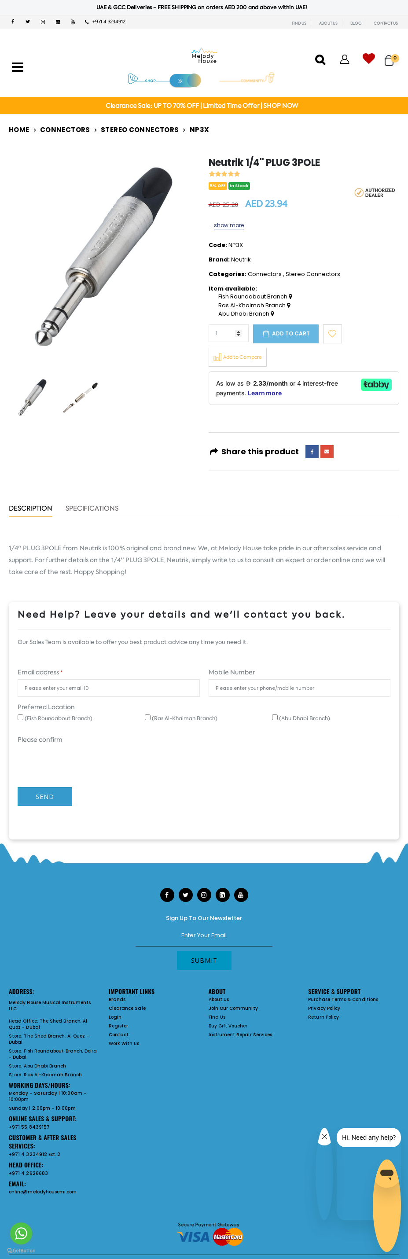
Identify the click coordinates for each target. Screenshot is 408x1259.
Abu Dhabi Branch (246, 314)
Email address (40, 672)
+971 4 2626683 (28, 1173)
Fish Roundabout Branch (255, 297)
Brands (117, 999)
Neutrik (241, 259)
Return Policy (323, 1017)
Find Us (217, 1017)
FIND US (299, 23)
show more (229, 225)
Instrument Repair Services (240, 1034)
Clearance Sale (127, 1008)
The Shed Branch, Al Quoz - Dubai (48, 1024)
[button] (392, 56)
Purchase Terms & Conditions (343, 999)
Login (115, 1017)
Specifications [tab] (92, 509)
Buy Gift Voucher (228, 1026)
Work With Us (124, 1043)
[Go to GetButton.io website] (21, 1250)
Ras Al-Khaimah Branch (254, 305)
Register (119, 1026)
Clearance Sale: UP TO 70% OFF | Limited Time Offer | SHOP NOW (202, 106)
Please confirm (40, 740)
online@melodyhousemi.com (43, 1192)
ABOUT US (328, 23)
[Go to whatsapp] (21, 1233)
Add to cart (291, 333)
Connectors (65, 129)
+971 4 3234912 (105, 21)
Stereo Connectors (140, 129)
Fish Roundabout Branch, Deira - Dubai (53, 1054)
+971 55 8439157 (29, 1127)
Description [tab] (30, 509)
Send (45, 796)
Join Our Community (233, 1008)
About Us (219, 999)
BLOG (355, 23)
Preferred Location (46, 707)
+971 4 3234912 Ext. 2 (34, 1154)
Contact (119, 1034)
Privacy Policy (324, 1008)
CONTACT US (386, 23)
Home (19, 129)
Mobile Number (232, 672)
